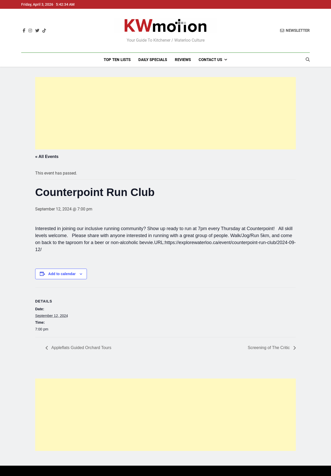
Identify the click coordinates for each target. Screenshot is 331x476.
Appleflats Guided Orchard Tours (80, 347)
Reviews (183, 59)
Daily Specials (152, 59)
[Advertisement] (165, 113)
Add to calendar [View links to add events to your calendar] (62, 274)
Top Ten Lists (117, 59)
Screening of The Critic (269, 347)
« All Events (46, 156)
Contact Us (210, 59)
